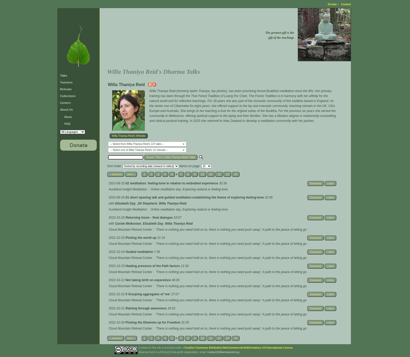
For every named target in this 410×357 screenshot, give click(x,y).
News (68, 116)
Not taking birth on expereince (149, 280)
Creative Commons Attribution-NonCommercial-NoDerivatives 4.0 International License (238, 347)
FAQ (67, 123)
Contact (346, 4)
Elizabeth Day (125, 203)
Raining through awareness (147, 308)
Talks (63, 75)
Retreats (66, 89)
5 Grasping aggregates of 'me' (148, 294)
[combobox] (147, 143)
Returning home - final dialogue (149, 217)
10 (202, 174)
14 (235, 174)
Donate (332, 4)
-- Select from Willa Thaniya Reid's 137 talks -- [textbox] (137, 144)
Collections (68, 96)
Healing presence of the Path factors (153, 266)
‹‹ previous (116, 174)
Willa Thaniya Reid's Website (129, 135)
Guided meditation (140, 252)
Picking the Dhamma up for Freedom (153, 322)
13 (227, 174)
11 (210, 174)
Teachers (66, 82)
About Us (66, 109)
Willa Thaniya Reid (172, 203)
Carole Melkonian (128, 223)
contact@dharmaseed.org (223, 352)
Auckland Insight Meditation (128, 189)
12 (219, 174)
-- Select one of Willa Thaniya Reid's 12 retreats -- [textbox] (139, 150)
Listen (330, 183)
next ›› (131, 174)
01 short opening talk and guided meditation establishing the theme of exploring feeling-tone (195, 197)
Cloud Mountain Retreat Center (130, 229)
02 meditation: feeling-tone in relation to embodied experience (172, 183)
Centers (65, 102)
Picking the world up (141, 238)
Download (315, 183)
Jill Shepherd (147, 203)
